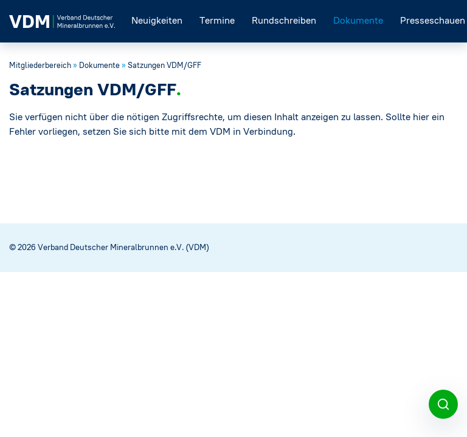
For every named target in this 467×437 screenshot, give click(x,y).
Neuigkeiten (156, 20)
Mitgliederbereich (40, 65)
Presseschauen (432, 20)
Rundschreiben (284, 20)
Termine (217, 20)
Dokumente (358, 20)
